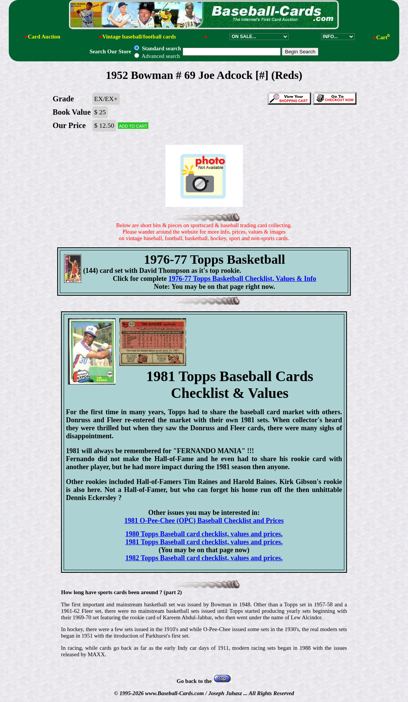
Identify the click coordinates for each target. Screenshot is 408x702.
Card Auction (44, 37)
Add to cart (133, 125)
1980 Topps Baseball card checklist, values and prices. (204, 534)
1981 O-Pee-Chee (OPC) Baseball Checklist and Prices (204, 520)
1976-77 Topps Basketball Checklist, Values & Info (242, 278)
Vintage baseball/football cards (139, 37)
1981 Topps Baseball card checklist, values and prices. (204, 542)
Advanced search (157, 56)
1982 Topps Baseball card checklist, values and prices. (204, 558)
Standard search (157, 48)
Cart (383, 37)
